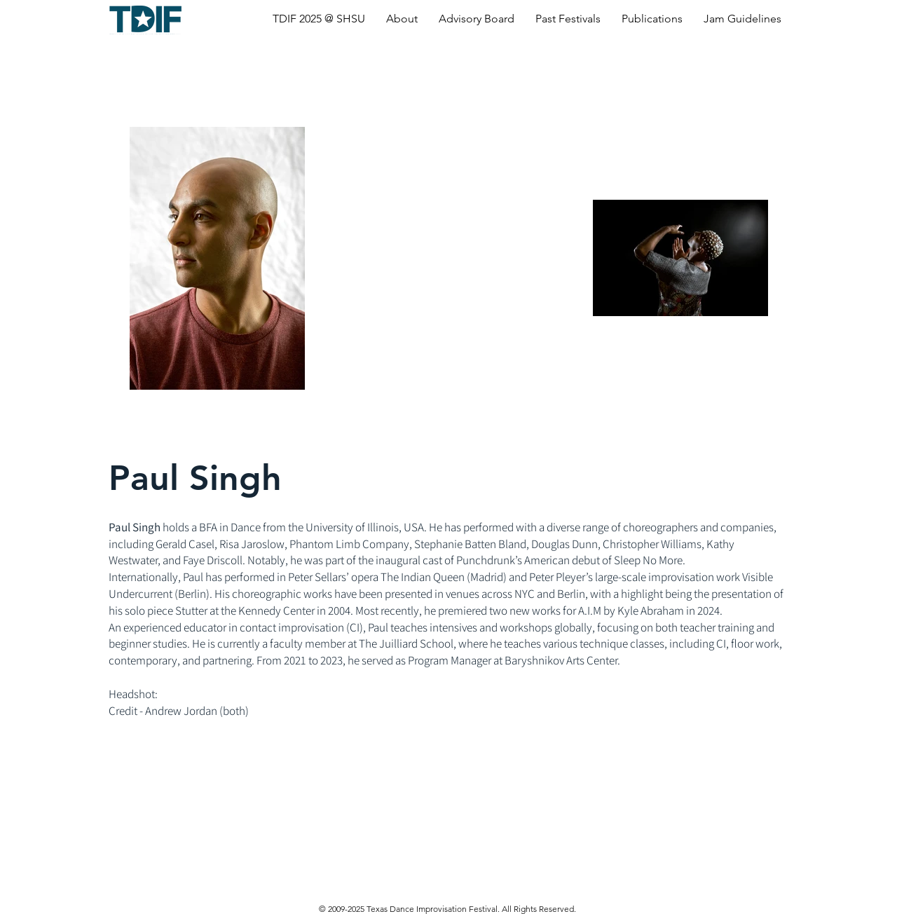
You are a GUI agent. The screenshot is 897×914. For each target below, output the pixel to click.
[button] (319, 18)
